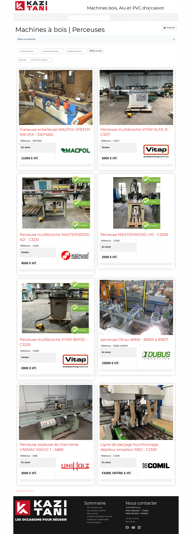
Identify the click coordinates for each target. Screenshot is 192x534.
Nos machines (23, 17)
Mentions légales (94, 522)
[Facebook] (127, 527)
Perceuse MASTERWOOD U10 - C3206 (134, 234)
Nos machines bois (95, 507)
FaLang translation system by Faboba (24, 491)
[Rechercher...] (89, 17)
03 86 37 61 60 (155, 17)
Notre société (47, 17)
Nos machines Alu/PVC (96, 510)
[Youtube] (133, 527)
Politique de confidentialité (98, 519)
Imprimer (169, 28)
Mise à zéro (95, 51)
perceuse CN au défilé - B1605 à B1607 (134, 339)
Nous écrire (130, 522)
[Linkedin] (139, 527)
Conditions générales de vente (99, 516)
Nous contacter (133, 17)
